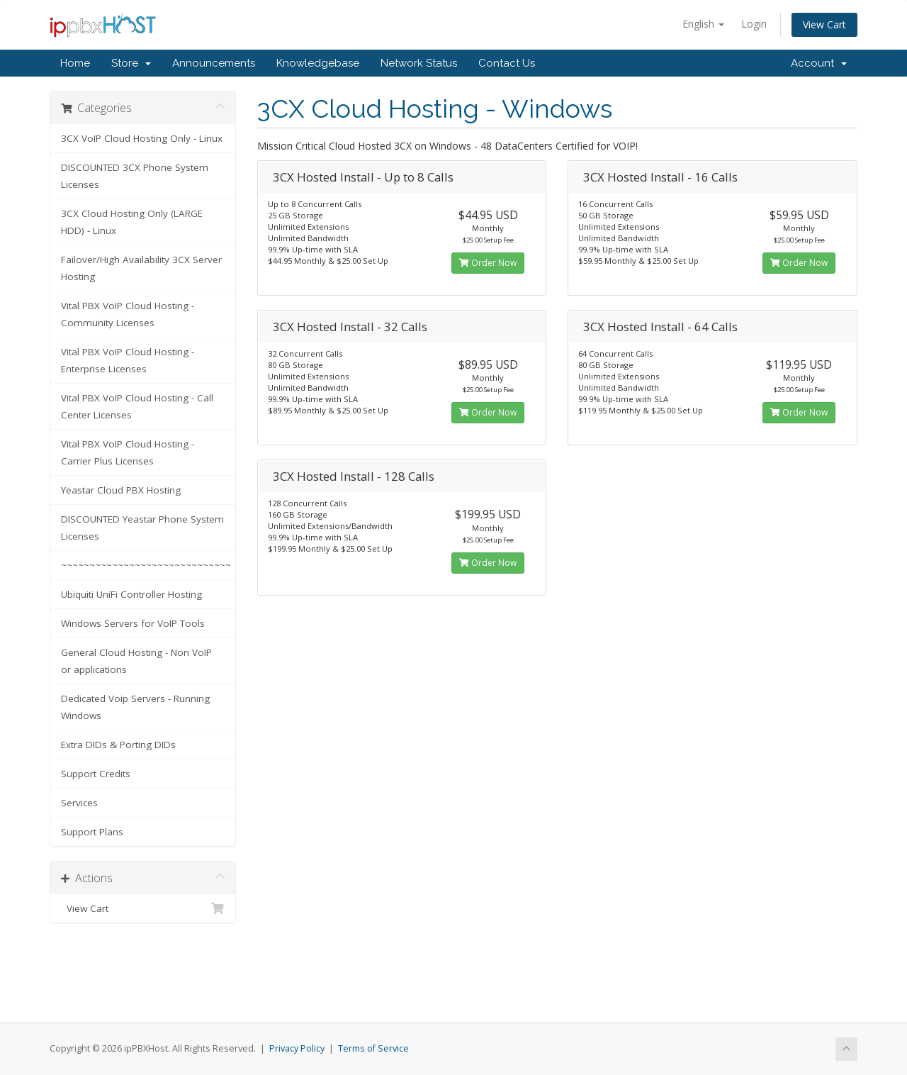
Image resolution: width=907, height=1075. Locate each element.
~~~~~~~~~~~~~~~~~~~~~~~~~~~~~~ (146, 565)
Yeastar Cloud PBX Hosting (121, 490)
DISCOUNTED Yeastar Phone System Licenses (142, 527)
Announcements (213, 63)
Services (79, 802)
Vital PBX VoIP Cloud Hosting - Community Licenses (127, 314)
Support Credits (95, 773)
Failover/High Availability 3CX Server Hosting (141, 268)
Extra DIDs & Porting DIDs (118, 744)
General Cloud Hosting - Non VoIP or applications (136, 661)
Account (819, 63)
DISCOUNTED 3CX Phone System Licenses (134, 176)
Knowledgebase (317, 63)
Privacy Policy (297, 1048)
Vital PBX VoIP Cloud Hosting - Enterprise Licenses (127, 360)
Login (754, 23)
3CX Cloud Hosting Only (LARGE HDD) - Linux (132, 222)
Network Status (419, 63)
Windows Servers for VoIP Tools (133, 623)
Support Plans (92, 831)
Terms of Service (373, 1048)
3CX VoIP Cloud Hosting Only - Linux (141, 138)
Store (131, 63)
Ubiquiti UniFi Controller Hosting (131, 594)
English (703, 23)
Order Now (488, 263)
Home (75, 63)
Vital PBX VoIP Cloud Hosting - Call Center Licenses (137, 406)
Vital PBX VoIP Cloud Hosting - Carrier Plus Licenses (127, 452)
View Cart (824, 24)
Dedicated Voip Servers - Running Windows (135, 707)
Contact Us (506, 63)
